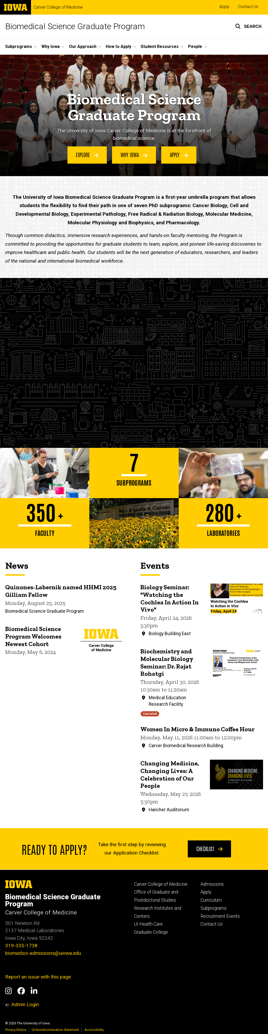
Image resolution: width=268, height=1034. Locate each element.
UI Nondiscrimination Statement (55, 1030)
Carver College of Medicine (58, 7)
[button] (248, 26)
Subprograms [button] (18, 46)
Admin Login (25, 1004)
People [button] (195, 46)
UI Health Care (148, 924)
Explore (87, 154)
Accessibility (94, 1030)
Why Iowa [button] (50, 46)
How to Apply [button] (118, 46)
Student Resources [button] (160, 46)
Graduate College (151, 932)
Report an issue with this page (38, 977)
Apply (224, 6)
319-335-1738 (21, 946)
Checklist (209, 848)
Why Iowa (134, 154)
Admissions (212, 884)
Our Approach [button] (82, 46)
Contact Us (248, 6)
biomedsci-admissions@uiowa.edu (43, 953)
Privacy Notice (15, 1030)
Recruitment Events (220, 916)
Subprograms (214, 908)
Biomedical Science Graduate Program (75, 26)
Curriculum (211, 900)
